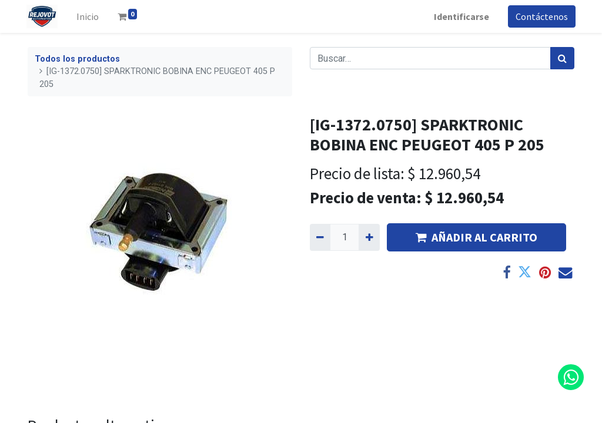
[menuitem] (89, 16)
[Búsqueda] (562, 58)
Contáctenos (540, 16)
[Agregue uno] (369, 237)
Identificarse (460, 16)
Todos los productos (77, 59)
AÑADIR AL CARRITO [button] (476, 237)
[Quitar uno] (320, 237)
